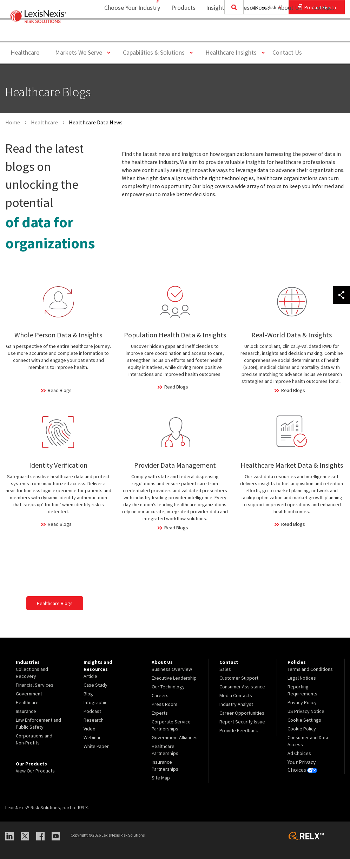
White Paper (96, 746)
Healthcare (25, 52)
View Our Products (35, 771)
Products (179, 33)
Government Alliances (175, 737)
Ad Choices (299, 753)
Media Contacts (235, 695)
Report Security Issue (242, 722)
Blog (88, 693)
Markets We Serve (81, 52)
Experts (160, 713)
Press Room (164, 704)
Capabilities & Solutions (156, 52)
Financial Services (34, 685)
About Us (285, 33)
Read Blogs (60, 390)
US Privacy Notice (306, 711)
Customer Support (238, 678)
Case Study (95, 685)
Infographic (95, 702)
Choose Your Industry (123, 33)
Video (89, 729)
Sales (225, 669)
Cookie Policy (302, 729)
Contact (323, 33)
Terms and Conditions (310, 669)
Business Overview (172, 669)
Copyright (81, 835)
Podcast (92, 711)
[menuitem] (178, 34)
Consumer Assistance (242, 686)
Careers (160, 695)
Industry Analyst (236, 704)
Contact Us (287, 52)
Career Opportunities (241, 713)
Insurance (26, 711)
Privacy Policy (302, 702)
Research (94, 720)
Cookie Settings (304, 720)
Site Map (161, 778)
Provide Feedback (238, 730)
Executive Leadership (174, 678)
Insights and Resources (232, 33)
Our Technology (168, 686)
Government (29, 693)
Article (90, 676)
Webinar (92, 737)
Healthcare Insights (233, 52)
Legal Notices (302, 678)
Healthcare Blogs (55, 603)
